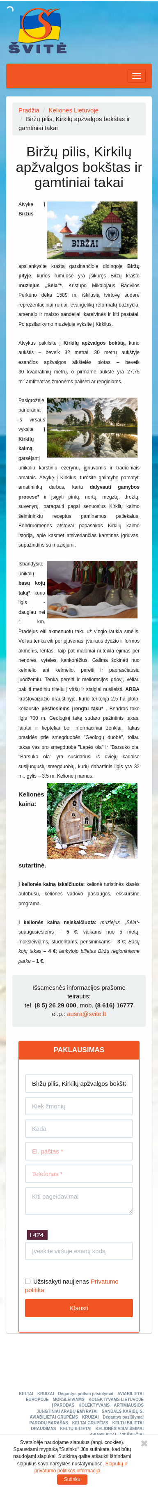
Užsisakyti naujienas (57, 1281)
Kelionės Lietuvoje (73, 110)
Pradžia (28, 110)
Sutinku (72, 1479)
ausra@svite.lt (86, 1013)
